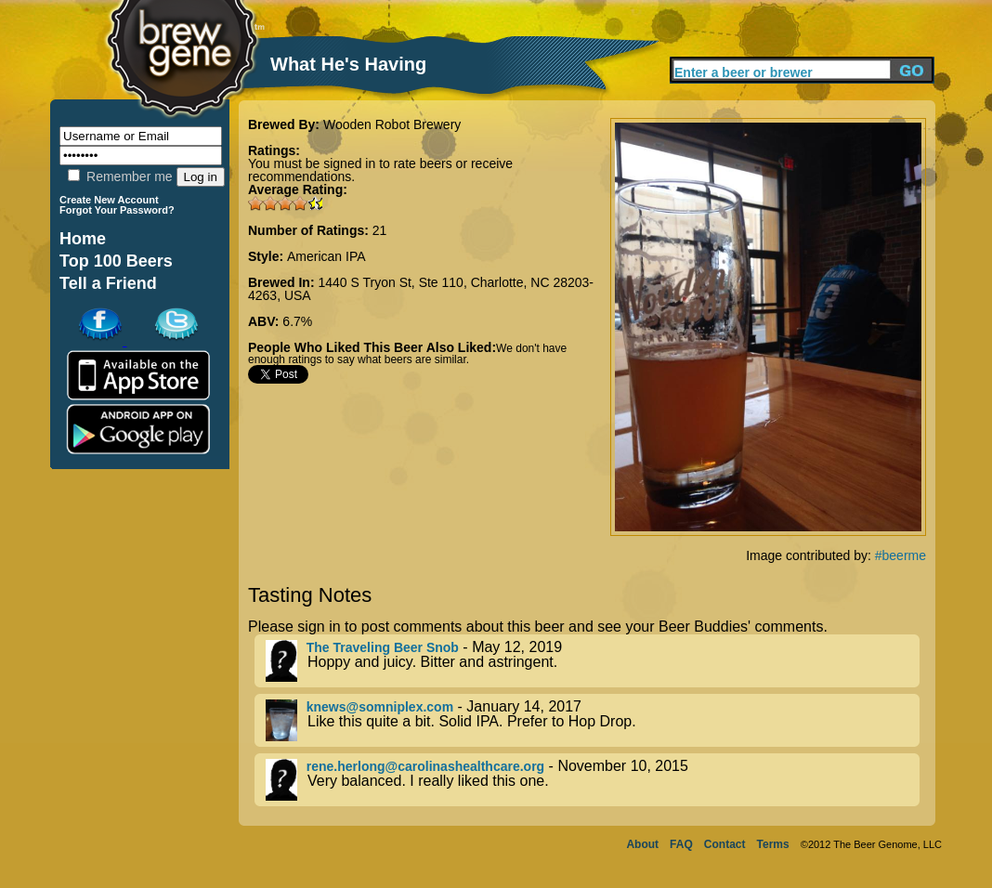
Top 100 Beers (116, 261)
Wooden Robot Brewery (392, 124)
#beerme (900, 555)
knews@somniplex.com (380, 706)
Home (82, 238)
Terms (773, 844)
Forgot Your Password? (117, 209)
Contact (725, 844)
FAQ (681, 844)
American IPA (326, 256)
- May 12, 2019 (593, 661)
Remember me (120, 176)
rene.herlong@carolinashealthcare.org (425, 766)
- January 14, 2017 (593, 720)
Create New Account (109, 199)
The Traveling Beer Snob (383, 647)
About (642, 844)
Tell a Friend (108, 283)
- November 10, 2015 (593, 780)
